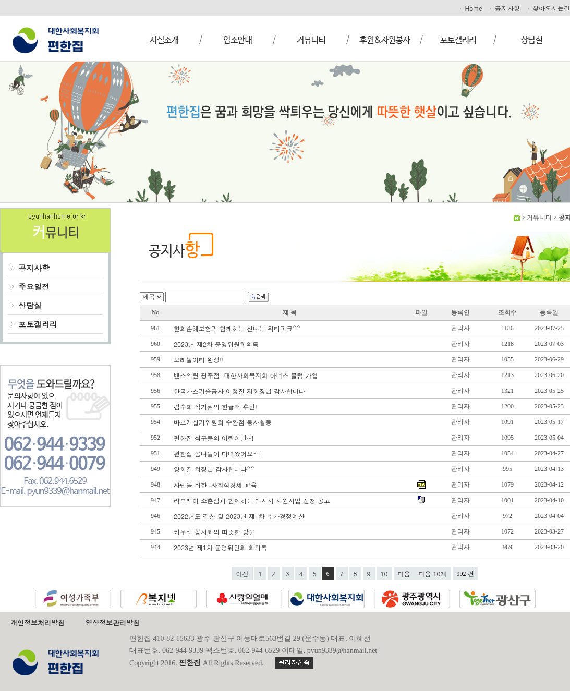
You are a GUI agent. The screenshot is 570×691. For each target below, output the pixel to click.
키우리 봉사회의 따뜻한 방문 (215, 531)
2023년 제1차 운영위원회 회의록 (221, 547)
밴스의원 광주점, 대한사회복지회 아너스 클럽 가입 (247, 375)
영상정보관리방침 (113, 622)
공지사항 (504, 8)
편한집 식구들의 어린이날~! (215, 437)
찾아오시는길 (548, 8)
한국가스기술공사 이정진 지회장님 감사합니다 (240, 390)
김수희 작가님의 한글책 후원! (216, 406)
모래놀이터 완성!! (200, 359)
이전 (242, 573)
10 (384, 573)
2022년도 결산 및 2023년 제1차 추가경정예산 (240, 516)
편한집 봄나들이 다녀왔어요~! (218, 453)
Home (470, 8)
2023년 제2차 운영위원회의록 (217, 344)
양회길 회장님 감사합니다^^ (215, 469)
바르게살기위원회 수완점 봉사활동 (224, 422)
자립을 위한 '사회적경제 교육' (217, 484)
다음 (404, 573)
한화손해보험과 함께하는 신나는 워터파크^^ (238, 328)
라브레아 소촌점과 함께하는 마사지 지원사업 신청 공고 (253, 500)
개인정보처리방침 (37, 622)
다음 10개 (433, 573)
